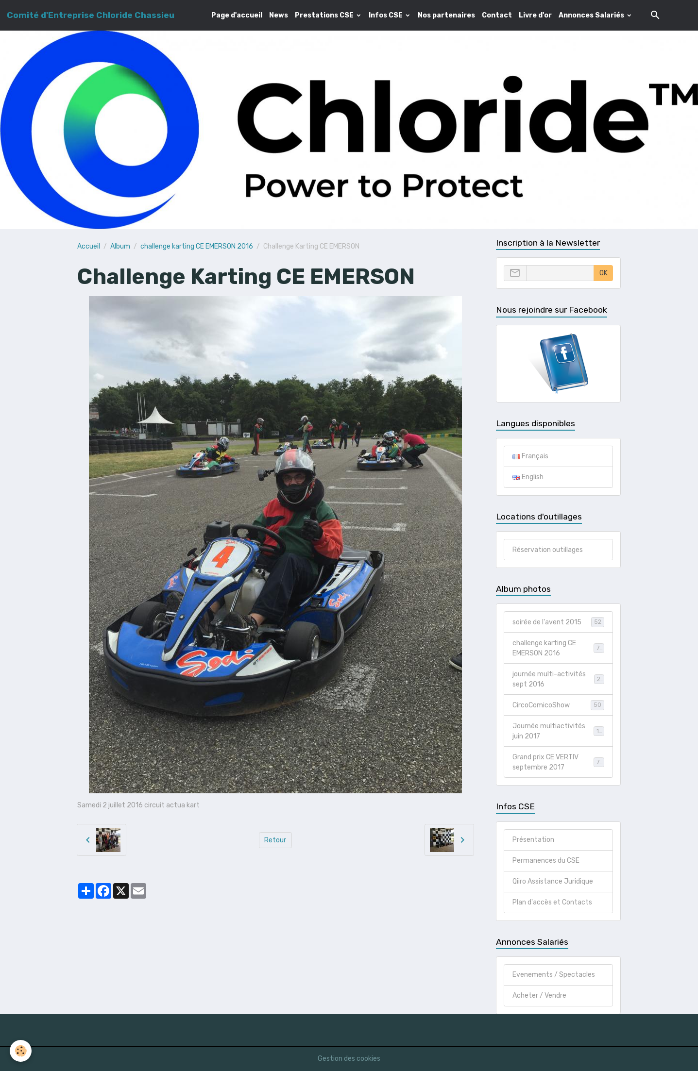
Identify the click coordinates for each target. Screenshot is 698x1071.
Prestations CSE (325, 15)
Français (530, 456)
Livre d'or (535, 15)
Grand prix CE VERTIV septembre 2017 (558, 762)
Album (120, 246)
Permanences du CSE (545, 860)
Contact (497, 15)
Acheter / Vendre (539, 995)
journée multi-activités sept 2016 (558, 679)
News (278, 15)
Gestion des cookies (349, 1058)
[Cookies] (21, 1051)
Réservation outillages (547, 550)
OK (603, 273)
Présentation (533, 840)
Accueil (88, 246)
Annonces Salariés (592, 15)
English (528, 477)
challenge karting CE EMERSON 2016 (196, 246)
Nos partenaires (446, 15)
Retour (275, 840)
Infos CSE (386, 15)
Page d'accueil (236, 15)
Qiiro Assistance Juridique (552, 881)
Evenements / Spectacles (553, 975)
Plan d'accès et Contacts (552, 902)
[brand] (90, 15)
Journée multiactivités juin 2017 (558, 731)
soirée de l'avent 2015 (558, 622)
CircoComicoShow (558, 705)
